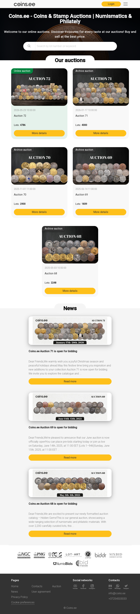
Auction (56, 586)
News (14, 591)
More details (39, 133)
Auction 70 (20, 194)
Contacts (37, 586)
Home (14, 586)
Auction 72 (20, 115)
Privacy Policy (19, 597)
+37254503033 (118, 598)
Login (111, 4)
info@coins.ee (117, 593)
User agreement (41, 591)
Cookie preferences (22, 602)
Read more (70, 381)
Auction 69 (81, 194)
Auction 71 (81, 115)
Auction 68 (51, 273)
